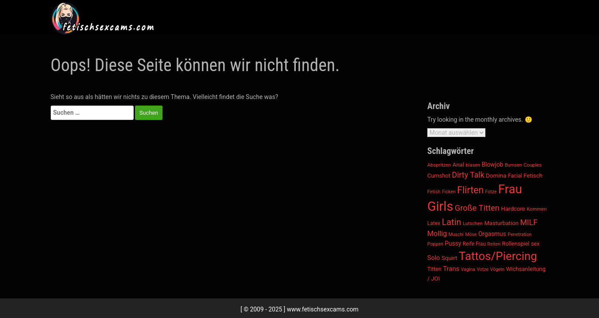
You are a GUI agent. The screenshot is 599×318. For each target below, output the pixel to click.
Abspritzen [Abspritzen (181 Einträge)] (439, 165)
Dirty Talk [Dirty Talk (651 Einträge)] (468, 174)
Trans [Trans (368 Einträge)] (451, 269)
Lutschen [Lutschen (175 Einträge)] (473, 223)
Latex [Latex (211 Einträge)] (433, 223)
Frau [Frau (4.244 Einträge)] (510, 189)
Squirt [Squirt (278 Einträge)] (449, 257)
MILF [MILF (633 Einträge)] (528, 222)
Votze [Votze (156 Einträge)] (482, 269)
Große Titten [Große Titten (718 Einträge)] (477, 208)
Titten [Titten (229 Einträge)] (434, 269)
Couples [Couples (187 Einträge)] (532, 165)
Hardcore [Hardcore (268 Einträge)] (513, 208)
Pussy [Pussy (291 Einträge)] (453, 243)
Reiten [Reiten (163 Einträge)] (493, 244)
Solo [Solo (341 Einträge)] (433, 258)
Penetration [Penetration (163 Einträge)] (520, 234)
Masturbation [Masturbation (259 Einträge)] (501, 223)
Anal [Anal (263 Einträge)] (458, 164)
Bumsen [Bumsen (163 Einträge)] (513, 165)
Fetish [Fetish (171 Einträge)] (433, 192)
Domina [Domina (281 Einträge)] (496, 175)
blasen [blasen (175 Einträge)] (473, 165)
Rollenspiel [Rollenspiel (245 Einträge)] (516, 243)
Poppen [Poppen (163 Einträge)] (435, 244)
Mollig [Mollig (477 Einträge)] (437, 233)
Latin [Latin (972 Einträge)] (451, 222)
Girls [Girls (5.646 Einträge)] (440, 206)
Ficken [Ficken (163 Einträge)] (449, 192)
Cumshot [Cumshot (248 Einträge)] (438, 175)
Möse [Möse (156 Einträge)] (471, 234)
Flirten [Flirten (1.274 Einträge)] (470, 190)
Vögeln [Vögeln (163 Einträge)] (497, 269)
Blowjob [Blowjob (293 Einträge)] (492, 164)
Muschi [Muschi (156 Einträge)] (456, 234)
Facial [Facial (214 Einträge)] (515, 176)
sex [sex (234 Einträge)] (535, 243)
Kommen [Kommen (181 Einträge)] (536, 209)
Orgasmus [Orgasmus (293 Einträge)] (492, 233)
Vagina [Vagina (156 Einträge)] (468, 269)
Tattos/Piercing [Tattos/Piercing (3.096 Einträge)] (498, 256)
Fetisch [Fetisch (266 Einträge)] (532, 175)
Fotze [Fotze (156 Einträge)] (491, 192)
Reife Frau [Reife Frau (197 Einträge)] (474, 244)
